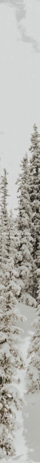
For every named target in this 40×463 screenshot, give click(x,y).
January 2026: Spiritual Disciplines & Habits (26, 228)
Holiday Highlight (13, 228)
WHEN (20, 3)
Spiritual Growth (20, 229)
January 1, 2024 (19, 241)
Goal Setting (6, 228)
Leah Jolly (13, 241)
